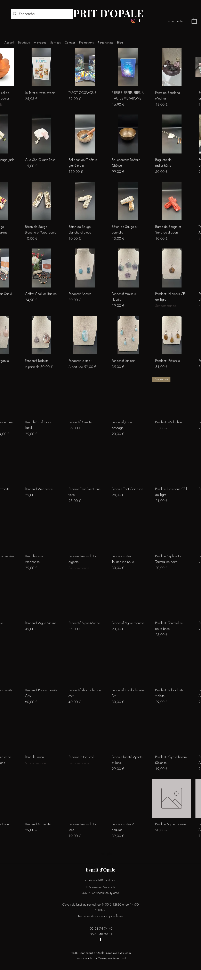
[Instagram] (133, 21)
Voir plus (106, 853)
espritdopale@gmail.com (100, 880)
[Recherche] (41, 14)
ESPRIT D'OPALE (102, 13)
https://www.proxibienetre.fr (108, 958)
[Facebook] (139, 21)
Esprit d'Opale (100, 870)
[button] (194, 20)
